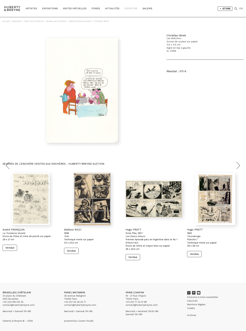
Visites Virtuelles (74, 8)
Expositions (50, 8)
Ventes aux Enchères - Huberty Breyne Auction (69, 21)
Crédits (191, 308)
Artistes (31, 8)
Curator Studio (86, 321)
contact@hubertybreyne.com (19, 305)
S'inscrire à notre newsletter (202, 297)
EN (241, 8)
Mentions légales (196, 304)
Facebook (188, 292)
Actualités (112, 8)
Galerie (147, 8)
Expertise (131, 8)
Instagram (193, 292)
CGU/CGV (192, 301)
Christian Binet (176, 35)
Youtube (198, 292)
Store (225, 8)
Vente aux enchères (33, 21)
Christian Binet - (102, 21)
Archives (191, 315)
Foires (96, 8)
